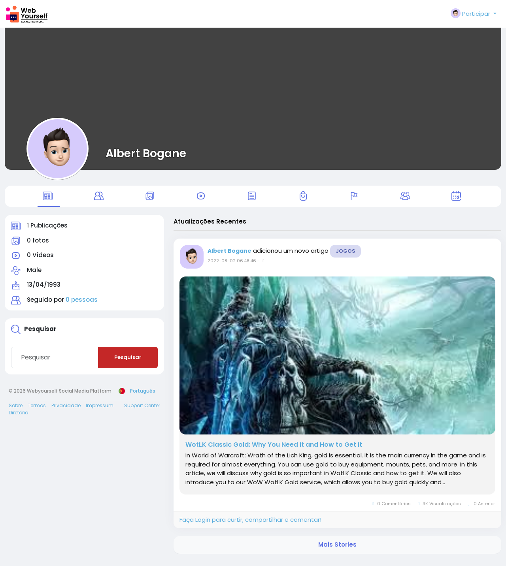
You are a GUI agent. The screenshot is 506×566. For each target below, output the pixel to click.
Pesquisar (128, 362)
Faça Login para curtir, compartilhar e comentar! (250, 524)
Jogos (345, 255)
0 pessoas (82, 304)
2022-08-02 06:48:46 (232, 265)
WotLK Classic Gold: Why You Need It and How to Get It (273, 449)
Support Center (142, 409)
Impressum (99, 409)
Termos (37, 409)
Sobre (16, 409)
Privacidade (66, 409)
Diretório (18, 417)
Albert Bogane (146, 153)
